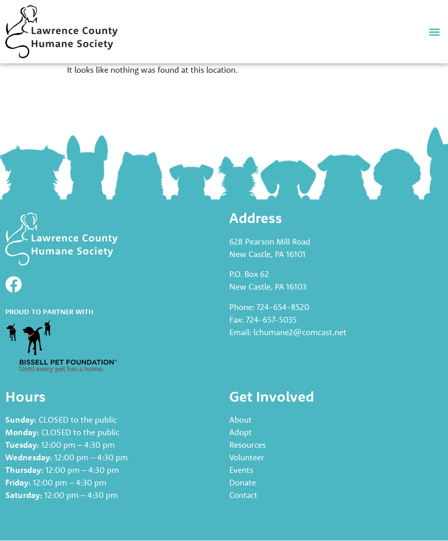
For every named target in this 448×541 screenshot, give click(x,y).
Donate (242, 482)
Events (241, 470)
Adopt (240, 432)
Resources (247, 444)
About (240, 419)
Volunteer (246, 457)
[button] (434, 31)
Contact (243, 495)
